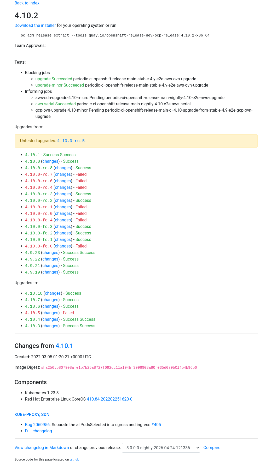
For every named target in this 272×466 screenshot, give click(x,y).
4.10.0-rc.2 (39, 200)
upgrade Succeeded (54, 78)
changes (50, 161)
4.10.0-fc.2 (39, 233)
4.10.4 (32, 319)
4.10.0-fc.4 (39, 220)
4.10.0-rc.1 (39, 207)
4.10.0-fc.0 (39, 246)
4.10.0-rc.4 (39, 187)
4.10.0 (32, 161)
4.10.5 (32, 313)
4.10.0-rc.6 (39, 181)
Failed (81, 174)
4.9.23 (32, 253)
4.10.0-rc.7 (39, 174)
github (74, 459)
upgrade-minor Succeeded (60, 85)
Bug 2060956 (37, 424)
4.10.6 (32, 306)
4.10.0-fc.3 (39, 227)
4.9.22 (32, 259)
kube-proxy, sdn (32, 414)
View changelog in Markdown (42, 447)
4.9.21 (32, 266)
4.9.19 (32, 272)
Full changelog (38, 430)
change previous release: (98, 447)
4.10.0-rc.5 (71, 141)
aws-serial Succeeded (56, 103)
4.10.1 (32, 155)
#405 (156, 424)
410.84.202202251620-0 (109, 399)
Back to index (27, 3)
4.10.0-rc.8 (39, 168)
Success (51, 154)
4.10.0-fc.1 (39, 240)
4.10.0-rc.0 (39, 213)
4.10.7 (32, 300)
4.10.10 (34, 293)
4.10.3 (32, 326)
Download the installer (35, 25)
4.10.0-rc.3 (39, 194)
